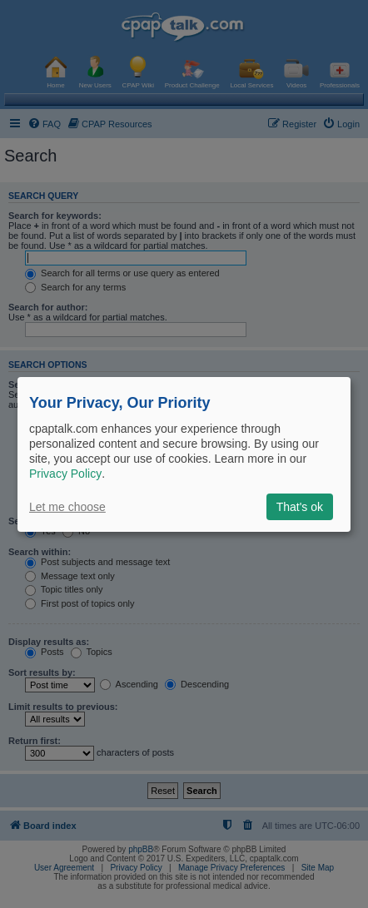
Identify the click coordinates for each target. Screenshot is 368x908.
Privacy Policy (65, 473)
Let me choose (67, 507)
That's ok (299, 507)
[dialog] (184, 453)
